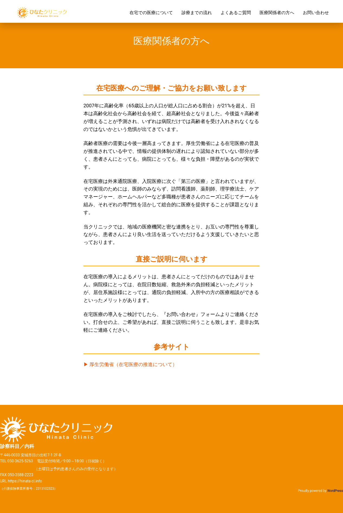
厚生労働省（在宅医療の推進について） (133, 364)
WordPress (335, 491)
